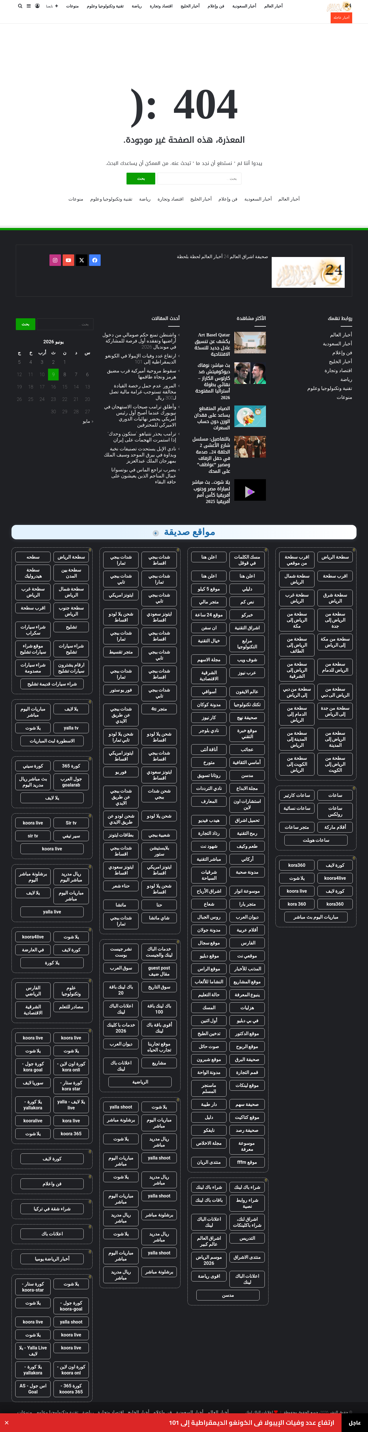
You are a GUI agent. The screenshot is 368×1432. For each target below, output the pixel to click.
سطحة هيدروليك (33, 573)
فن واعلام (52, 1184)
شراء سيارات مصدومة (33, 668)
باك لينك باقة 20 (121, 990)
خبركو (247, 615)
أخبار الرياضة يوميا (52, 1259)
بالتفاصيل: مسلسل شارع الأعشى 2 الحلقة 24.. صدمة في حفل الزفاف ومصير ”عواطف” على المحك (211, 455)
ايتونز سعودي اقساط (159, 617)
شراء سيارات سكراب (33, 630)
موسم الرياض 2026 (209, 1260)
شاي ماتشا (159, 918)
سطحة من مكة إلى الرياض (335, 642)
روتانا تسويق (209, 775)
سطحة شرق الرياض (335, 598)
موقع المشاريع (247, 981)
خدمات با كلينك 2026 (121, 1028)
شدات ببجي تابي (121, 579)
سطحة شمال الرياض (297, 579)
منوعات (72, 6)
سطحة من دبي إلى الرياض (297, 692)
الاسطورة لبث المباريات (52, 741)
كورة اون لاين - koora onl (71, 1370)
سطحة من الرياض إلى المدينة (335, 739)
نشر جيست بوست (121, 952)
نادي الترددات (209, 788)
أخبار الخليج (190, 6)
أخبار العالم (273, 6)
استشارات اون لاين (247, 804)
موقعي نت (247, 956)
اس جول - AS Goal (33, 1389)
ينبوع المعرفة (247, 994)
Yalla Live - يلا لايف (33, 1351)
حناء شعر (121, 886)
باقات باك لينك (209, 1200)
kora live (71, 1120)
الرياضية (140, 1082)
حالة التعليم (209, 994)
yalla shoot (121, 1107)
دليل (209, 1117)
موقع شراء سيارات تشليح (33, 649)
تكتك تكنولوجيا (247, 704)
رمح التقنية (247, 833)
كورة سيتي (33, 766)
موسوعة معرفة (247, 1146)
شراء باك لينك (247, 1187)
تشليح (71, 627)
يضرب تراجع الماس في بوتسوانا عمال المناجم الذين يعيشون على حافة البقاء (143, 476)
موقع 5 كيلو (209, 589)
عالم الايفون (247, 691)
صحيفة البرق (247, 1059)
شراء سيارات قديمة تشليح (52, 684)
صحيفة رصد (247, 1130)
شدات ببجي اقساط (159, 560)
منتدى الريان (209, 1162)
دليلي (247, 589)
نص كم (247, 602)
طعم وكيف (247, 846)
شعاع (209, 904)
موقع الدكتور (247, 1033)
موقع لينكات (247, 1085)
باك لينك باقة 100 (159, 1009)
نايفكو (209, 1130)
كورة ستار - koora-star (33, 1287)
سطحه (32, 557)
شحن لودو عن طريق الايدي (121, 819)
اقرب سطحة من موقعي (297, 560)
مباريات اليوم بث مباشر (316, 917)
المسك (208, 1007)
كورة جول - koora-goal (71, 1306)
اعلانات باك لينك (121, 1066)
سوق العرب (121, 968)
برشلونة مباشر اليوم (33, 877)
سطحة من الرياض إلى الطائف (297, 645)
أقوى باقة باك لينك (159, 1028)
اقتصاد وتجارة (161, 6)
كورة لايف (335, 865)
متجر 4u (159, 709)
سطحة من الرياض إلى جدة (335, 620)
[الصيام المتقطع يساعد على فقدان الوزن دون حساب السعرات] (250, 416)
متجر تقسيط (121, 652)
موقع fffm (247, 1162)
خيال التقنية (209, 640)
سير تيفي (71, 836)
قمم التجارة (247, 1072)
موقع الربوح (247, 1046)
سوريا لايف (33, 1083)
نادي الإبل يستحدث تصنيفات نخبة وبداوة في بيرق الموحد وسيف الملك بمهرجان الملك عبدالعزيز (140, 455)
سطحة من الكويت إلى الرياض (297, 764)
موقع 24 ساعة (209, 615)
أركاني (247, 859)
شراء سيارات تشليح (71, 649)
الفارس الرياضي (33, 991)
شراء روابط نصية (247, 1203)
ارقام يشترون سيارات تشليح (71, 668)
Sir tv (71, 823)
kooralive (33, 1120)
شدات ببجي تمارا (121, 560)
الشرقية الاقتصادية (209, 675)
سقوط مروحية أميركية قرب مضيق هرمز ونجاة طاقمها (141, 374)
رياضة (137, 6)
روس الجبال (209, 917)
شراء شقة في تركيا (52, 1209)
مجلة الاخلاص (209, 1143)
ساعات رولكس (335, 811)
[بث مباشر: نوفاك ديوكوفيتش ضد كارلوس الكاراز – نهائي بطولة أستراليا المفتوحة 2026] (250, 373)
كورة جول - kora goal (33, 1067)
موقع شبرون (209, 1059)
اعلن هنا (208, 557)
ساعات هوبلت (316, 840)
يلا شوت (297, 878)
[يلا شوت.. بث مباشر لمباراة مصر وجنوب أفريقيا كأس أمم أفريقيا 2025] (250, 490)
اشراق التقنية (247, 628)
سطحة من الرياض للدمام (335, 667)
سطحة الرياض (335, 557)
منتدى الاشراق (247, 1257)
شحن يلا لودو (159, 816)
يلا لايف (71, 709)
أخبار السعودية (244, 6)
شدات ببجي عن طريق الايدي (121, 715)
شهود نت (208, 846)
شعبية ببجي (159, 835)
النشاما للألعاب (209, 981)
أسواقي (209, 691)
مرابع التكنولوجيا (247, 644)
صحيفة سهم (247, 1104)
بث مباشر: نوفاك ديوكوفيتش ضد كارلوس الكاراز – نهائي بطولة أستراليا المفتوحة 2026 (212, 381)
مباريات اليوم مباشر (159, 1123)
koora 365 (71, 1133)
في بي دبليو (247, 1020)
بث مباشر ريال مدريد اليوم (33, 782)
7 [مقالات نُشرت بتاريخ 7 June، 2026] (76, 374)
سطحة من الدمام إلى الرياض (297, 714)
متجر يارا (247, 904)
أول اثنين (209, 1020)
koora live (297, 891)
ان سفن (208, 628)
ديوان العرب (247, 917)
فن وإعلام (216, 6)
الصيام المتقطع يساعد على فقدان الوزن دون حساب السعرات (212, 418)
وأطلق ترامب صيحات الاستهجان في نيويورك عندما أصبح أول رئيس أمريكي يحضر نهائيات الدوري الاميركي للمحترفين (140, 416)
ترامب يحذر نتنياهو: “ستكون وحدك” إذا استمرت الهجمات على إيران (142, 437)
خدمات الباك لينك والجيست (159, 952)
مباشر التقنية (209, 859)
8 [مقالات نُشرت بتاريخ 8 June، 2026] (65, 374)
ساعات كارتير (297, 795)
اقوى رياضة (209, 1276)
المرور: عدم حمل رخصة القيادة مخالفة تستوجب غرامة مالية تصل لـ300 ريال (142, 392)
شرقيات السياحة (209, 875)
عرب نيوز (247, 672)
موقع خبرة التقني (247, 733)
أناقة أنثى (209, 749)
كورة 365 (71, 766)
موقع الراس (209, 969)
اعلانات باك (52, 1234)
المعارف (209, 801)
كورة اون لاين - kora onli (71, 1067)
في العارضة (33, 950)
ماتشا (121, 905)
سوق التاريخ (159, 987)
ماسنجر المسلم (209, 1088)
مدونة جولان (209, 930)
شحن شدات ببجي (159, 794)
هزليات (247, 1007)
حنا (159, 905)
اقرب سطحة (335, 576)
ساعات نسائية (296, 808)
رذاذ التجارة (209, 833)
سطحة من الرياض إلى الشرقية (297, 670)
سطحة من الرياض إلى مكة (297, 620)
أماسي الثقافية (247, 762)
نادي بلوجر (209, 730)
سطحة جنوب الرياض (71, 611)
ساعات (335, 795)
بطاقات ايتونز (121, 835)
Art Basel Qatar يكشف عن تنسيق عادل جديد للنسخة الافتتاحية (212, 344)
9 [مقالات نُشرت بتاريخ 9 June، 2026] (53, 374)
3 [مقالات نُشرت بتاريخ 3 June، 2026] (42, 362)
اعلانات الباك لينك (209, 1222)
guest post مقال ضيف (159, 971)
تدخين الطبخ (209, 1033)
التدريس (247, 1238)
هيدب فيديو (208, 820)
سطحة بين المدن (71, 573)
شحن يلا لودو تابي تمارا (121, 737)
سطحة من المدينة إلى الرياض (297, 739)
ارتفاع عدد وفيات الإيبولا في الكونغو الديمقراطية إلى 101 (140, 359)
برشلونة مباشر (121, 1120)
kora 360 (297, 904)
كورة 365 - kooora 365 (71, 1389)
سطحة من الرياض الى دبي (335, 692)
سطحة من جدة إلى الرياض (335, 711)
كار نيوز (209, 717)
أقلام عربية (247, 930)
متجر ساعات (297, 827)
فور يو (121, 772)
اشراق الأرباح (209, 891)
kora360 (296, 865)
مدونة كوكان (209, 704)
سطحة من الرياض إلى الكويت (335, 764)
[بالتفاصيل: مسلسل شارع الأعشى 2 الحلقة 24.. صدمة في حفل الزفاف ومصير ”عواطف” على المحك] (250, 447)
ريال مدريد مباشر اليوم (71, 877)
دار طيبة (209, 1104)
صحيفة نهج (247, 717)
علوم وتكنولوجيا (71, 991)
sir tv (33, 836)
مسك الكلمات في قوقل (247, 560)
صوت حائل (209, 1046)
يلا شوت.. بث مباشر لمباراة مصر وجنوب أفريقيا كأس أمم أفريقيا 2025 (211, 492)
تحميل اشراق (247, 820)
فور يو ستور (121, 690)
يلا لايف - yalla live (71, 1105)
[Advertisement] (184, 42)
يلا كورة (52, 963)
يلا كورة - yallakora (33, 1105)
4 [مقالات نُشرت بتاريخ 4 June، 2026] (30, 362)
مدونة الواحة (209, 1072)
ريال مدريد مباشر (159, 1142)
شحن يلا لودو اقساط (121, 617)
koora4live (335, 878)
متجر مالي (209, 602)
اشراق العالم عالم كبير (209, 1241)
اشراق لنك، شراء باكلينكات (247, 1222)
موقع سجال (209, 943)
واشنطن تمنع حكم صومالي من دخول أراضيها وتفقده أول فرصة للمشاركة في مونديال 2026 (139, 341)
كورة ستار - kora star (71, 1086)
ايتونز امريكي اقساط (121, 756)
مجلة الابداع (247, 788)
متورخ (209, 762)
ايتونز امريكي (121, 595)
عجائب (247, 749)
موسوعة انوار (247, 891)
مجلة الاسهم (209, 659)
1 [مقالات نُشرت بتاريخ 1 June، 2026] (65, 362)
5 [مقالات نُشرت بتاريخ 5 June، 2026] (19, 362)
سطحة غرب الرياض (296, 598)
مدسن (247, 775)
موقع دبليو (209, 956)
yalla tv (71, 728)
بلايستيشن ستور (159, 851)
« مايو (88, 421)
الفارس (247, 943)
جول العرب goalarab (71, 782)
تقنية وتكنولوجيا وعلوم (105, 6)
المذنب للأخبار (247, 969)
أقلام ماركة (335, 827)
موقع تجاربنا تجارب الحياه (159, 1047)
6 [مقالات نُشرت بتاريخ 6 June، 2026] (87, 374)
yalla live (52, 912)
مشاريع (159, 1063)
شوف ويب (247, 659)
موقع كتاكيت (247, 1117)
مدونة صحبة (247, 872)
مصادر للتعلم (71, 1007)
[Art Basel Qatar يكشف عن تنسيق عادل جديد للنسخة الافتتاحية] (250, 342)
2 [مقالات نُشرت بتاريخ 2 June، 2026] (53, 362)
